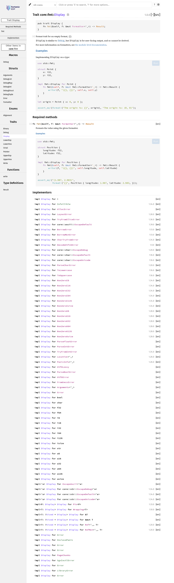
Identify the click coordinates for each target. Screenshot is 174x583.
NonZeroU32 (63, 321)
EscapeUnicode (81, 260)
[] (152, 15)
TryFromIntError (67, 351)
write (5, 176)
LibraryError (65, 570)
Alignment (7, 115)
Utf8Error (63, 377)
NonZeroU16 (63, 316)
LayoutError (64, 214)
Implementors (13, 38)
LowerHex (7, 144)
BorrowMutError (66, 234)
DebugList (7, 79)
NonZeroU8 (63, 311)
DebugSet (7, 87)
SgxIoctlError (65, 560)
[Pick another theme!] (30, 4)
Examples (42, 50)
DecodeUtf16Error (67, 245)
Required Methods (13, 27)
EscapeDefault (83, 224)
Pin (75, 504)
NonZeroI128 (64, 300)
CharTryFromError (67, 239)
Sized (50, 514)
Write (5, 163)
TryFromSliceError (68, 219)
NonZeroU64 (63, 326)
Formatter (7, 102)
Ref (87, 524)
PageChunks (63, 555)
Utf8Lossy (63, 367)
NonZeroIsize (65, 305)
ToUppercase (64, 275)
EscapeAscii (69, 484)
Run (155, 63)
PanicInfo (63, 362)
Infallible (63, 204)
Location (62, 356)
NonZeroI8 (63, 280)
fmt (2, 31)
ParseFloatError (67, 341)
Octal (5, 148)
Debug (6, 62)
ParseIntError (65, 346)
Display (6, 136)
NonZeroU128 (64, 331)
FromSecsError (65, 382)
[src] (157, 15)
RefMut (89, 529)
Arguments (7, 75)
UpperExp (7, 155)
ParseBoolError (66, 372)
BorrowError (64, 229)
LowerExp (7, 140)
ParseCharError (66, 265)
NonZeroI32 (63, 290)
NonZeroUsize (65, 336)
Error (5, 98)
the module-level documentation (90, 44)
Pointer (6, 152)
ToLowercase (64, 270)
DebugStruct (8, 90)
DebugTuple (8, 94)
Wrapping (78, 509)
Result (6, 190)
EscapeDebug (80, 250)
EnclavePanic (65, 540)
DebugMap (7, 83)
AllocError (63, 209)
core (11, 48)
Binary (6, 129)
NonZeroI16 (63, 285)
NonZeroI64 (63, 295)
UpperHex (7, 159)
